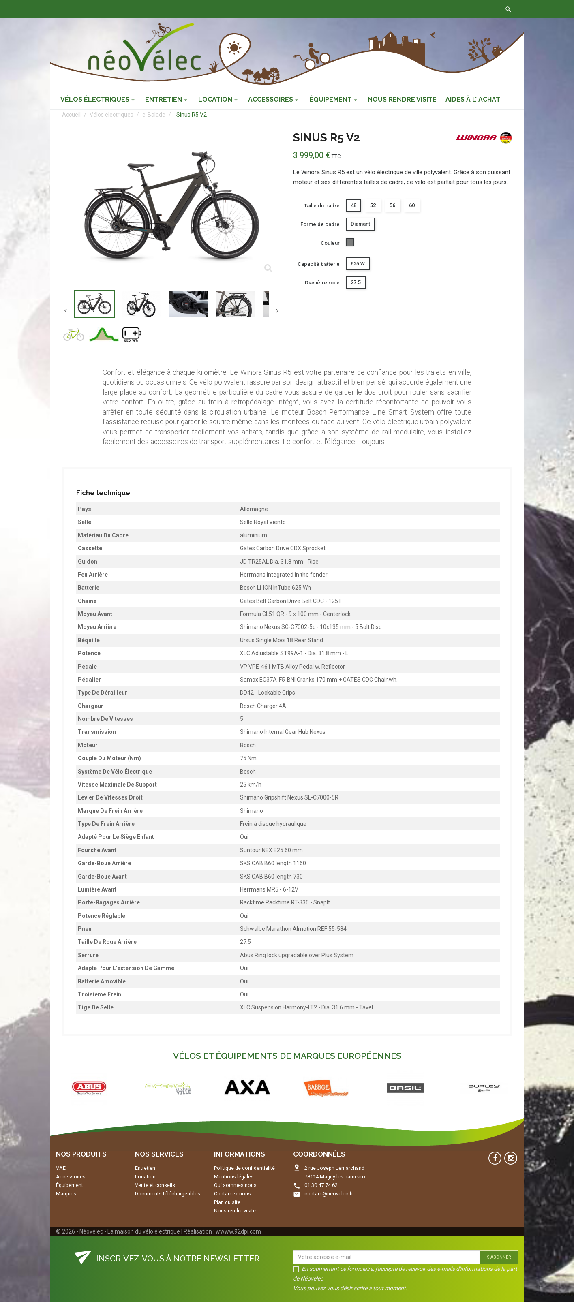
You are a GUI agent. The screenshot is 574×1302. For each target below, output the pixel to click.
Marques (66, 1194)
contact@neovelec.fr (328, 1194)
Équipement (69, 1185)
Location (145, 1177)
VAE (61, 1168)
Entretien (145, 1168)
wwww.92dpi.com (238, 1231)
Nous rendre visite (235, 1211)
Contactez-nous (176, 9)
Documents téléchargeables (167, 1194)
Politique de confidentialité (244, 1168)
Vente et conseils (155, 1185)
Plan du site (227, 1202)
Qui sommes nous (235, 1185)
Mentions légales (234, 1177)
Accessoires (71, 1177)
